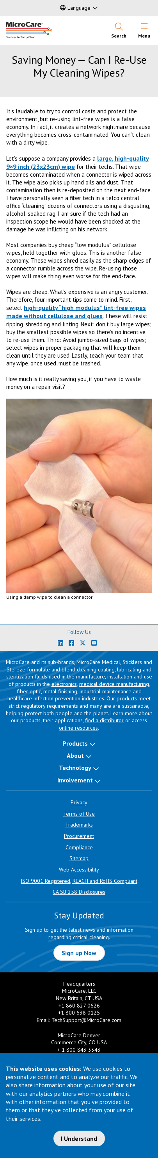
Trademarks (79, 824)
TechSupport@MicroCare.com (86, 1020)
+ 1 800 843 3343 (79, 1049)
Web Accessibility (79, 869)
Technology (75, 767)
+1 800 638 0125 (79, 1012)
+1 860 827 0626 (79, 1005)
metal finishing (60, 691)
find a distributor (104, 720)
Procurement (79, 835)
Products (75, 743)
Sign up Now (79, 953)
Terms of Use (79, 813)
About (75, 755)
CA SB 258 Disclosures (79, 891)
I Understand (79, 1138)
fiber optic (29, 691)
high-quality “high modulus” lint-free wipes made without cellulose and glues (76, 312)
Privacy (79, 802)
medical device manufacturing (114, 683)
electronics (64, 683)
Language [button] (75, 7)
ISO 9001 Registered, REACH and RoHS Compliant (79, 880)
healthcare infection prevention (43, 698)
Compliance (79, 847)
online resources (78, 727)
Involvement (75, 780)
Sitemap (79, 858)
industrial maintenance (105, 691)
